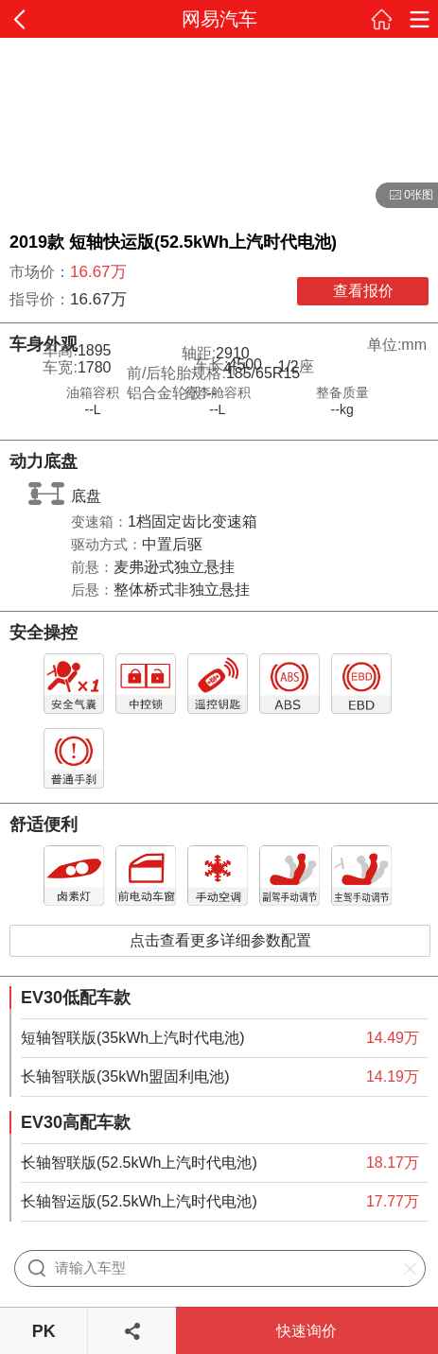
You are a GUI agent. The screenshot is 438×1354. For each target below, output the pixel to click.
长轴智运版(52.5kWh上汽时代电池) (139, 1201)
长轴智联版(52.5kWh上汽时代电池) (139, 1162)
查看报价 (363, 291)
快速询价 (306, 1331)
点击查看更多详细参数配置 (220, 940)
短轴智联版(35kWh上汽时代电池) (132, 1038)
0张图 (404, 195)
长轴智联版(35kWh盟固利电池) (125, 1076)
